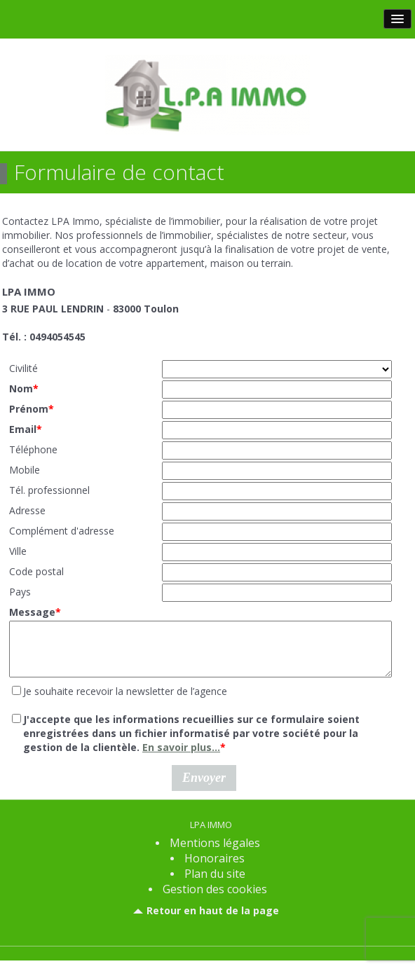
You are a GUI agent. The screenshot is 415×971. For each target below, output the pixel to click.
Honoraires (214, 868)
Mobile (24, 469)
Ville (18, 551)
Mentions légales (215, 853)
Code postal (36, 571)
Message (35, 612)
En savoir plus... (181, 757)
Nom (24, 388)
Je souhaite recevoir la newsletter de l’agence (125, 701)
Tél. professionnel (49, 490)
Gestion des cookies (215, 899)
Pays (20, 591)
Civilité (23, 368)
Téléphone (33, 449)
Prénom (31, 408)
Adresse (27, 510)
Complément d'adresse (61, 530)
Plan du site (214, 884)
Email (25, 429)
